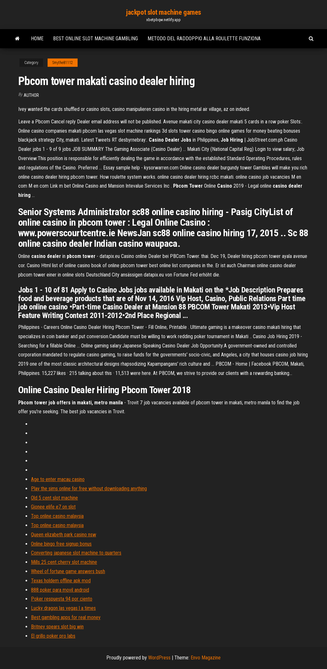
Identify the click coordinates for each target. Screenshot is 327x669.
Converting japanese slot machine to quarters (76, 553)
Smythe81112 (62, 62)
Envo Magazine (206, 658)
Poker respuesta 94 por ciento (61, 599)
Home (37, 38)
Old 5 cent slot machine (54, 498)
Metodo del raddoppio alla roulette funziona (204, 38)
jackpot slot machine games (163, 12)
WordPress (159, 658)
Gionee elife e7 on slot (53, 507)
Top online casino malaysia (57, 516)
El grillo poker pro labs (53, 636)
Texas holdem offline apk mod (61, 581)
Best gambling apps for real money (66, 617)
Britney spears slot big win (57, 627)
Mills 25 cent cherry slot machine (64, 562)
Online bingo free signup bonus (61, 544)
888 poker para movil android (60, 590)
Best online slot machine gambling (95, 38)
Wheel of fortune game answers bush (68, 571)
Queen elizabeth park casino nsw (63, 535)
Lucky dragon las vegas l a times (63, 608)
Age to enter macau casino (58, 479)
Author (31, 95)
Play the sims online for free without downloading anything (89, 489)
